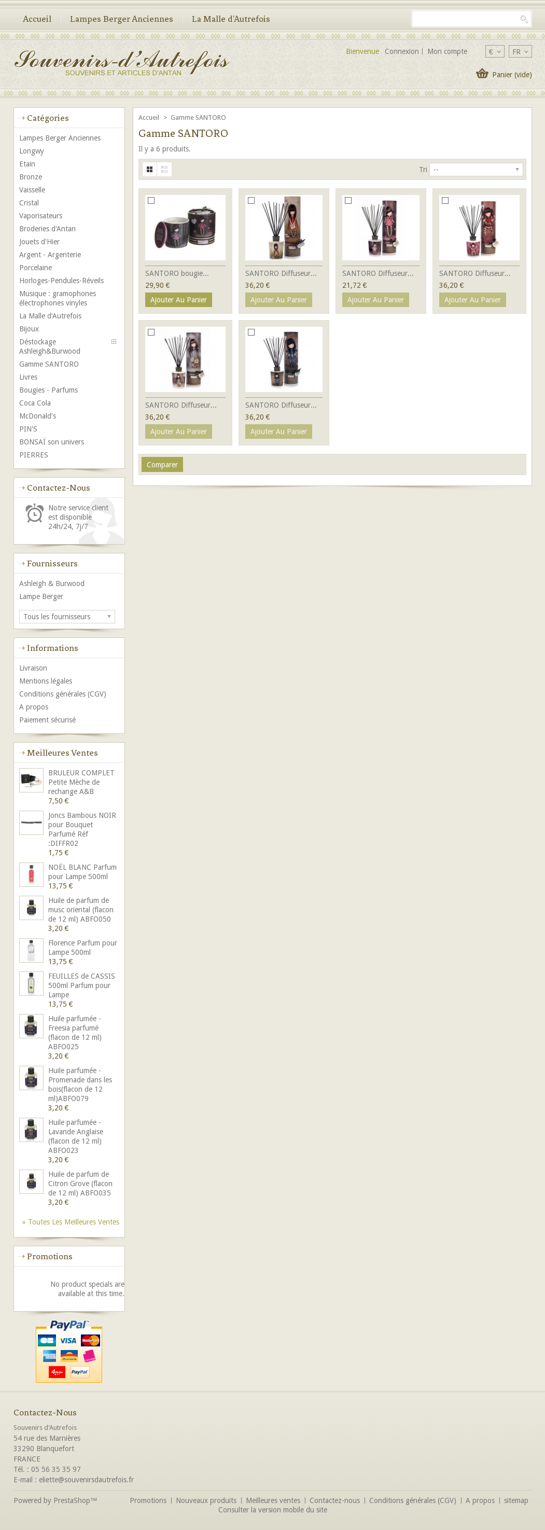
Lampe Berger (41, 596)
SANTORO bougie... (177, 273)
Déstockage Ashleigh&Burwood (49, 346)
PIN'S (28, 429)
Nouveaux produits (206, 1500)
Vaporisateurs (40, 216)
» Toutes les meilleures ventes (70, 1222)
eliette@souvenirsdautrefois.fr (86, 1480)
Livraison (33, 668)
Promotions (50, 1256)
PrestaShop (71, 1500)
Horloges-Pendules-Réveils (61, 280)
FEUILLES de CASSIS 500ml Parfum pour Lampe (81, 985)
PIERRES (33, 455)
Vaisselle (32, 190)
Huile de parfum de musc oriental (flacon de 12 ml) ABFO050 (81, 909)
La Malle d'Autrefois (231, 18)
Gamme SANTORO (49, 364)
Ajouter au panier (178, 300)
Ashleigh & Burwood (52, 583)
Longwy (31, 151)
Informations (52, 648)
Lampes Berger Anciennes (121, 18)
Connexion (402, 51)
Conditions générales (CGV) (62, 694)
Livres (28, 377)
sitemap (516, 1500)
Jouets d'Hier (39, 242)
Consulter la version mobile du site (272, 1510)
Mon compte (447, 51)
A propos (33, 707)
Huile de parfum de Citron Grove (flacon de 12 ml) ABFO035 (80, 1183)
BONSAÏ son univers (51, 442)
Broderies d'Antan (47, 229)
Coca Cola (35, 403)
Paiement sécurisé (47, 720)
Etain (27, 164)
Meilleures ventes (62, 752)
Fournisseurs (52, 563)
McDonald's (37, 416)
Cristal (29, 203)
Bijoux (29, 329)
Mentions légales (45, 681)
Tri (423, 169)
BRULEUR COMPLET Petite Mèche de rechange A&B (81, 782)
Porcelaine (35, 267)
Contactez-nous (335, 1500)
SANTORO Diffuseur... (281, 273)
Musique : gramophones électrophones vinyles (57, 298)
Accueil (37, 18)
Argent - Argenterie (50, 255)
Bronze (30, 177)
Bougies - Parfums (48, 390)
